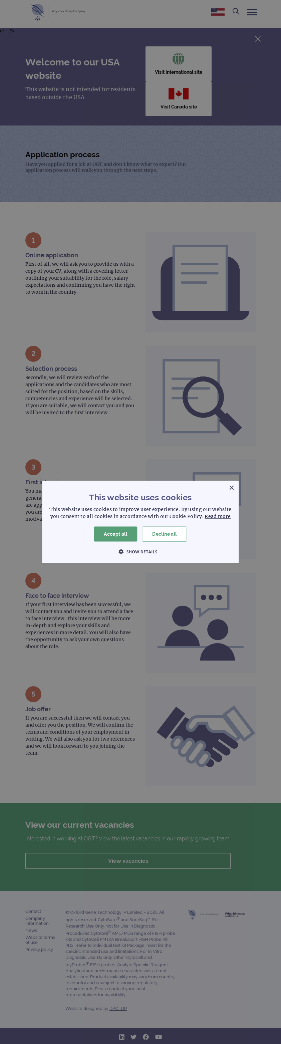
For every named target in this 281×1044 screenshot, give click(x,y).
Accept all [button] (115, 534)
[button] (140, 551)
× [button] (231, 488)
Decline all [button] (164, 534)
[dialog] (140, 522)
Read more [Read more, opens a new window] (218, 516)
